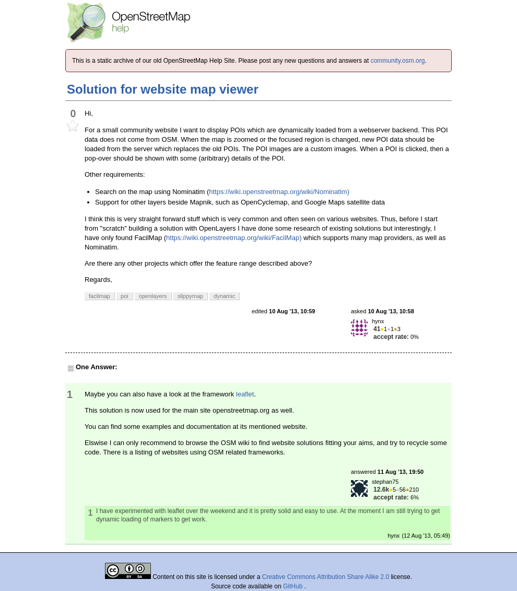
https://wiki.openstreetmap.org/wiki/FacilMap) (233, 238)
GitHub (293, 586)
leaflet (245, 394)
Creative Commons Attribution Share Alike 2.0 (325, 577)
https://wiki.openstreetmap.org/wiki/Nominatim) (279, 192)
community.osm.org (398, 60)
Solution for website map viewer (162, 89)
